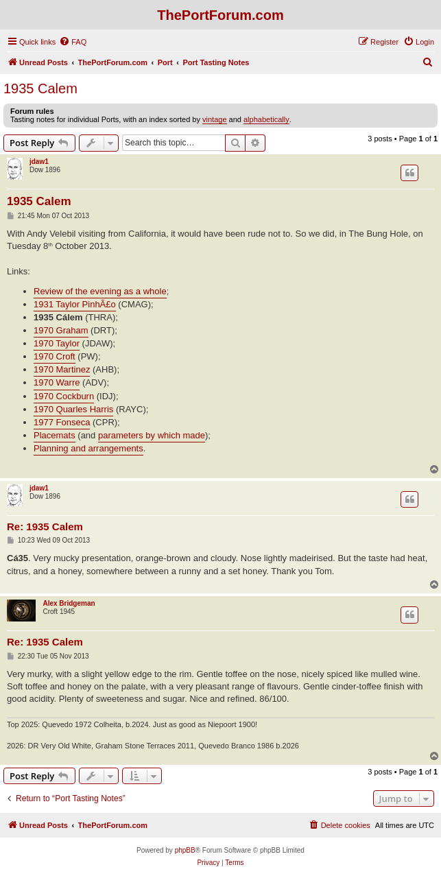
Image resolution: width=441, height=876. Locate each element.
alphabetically (266, 119)
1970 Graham (61, 330)
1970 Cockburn (64, 396)
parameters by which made (151, 435)
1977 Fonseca (62, 422)
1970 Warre (57, 382)
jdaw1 (39, 161)
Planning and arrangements (88, 448)
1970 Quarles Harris (73, 409)
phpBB (185, 850)
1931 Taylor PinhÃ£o (75, 304)
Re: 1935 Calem (45, 526)
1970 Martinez (62, 369)
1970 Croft (54, 356)
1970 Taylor (57, 343)
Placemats (54, 435)
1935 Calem (40, 88)
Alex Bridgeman (69, 603)
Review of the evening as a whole (100, 291)
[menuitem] (72, 42)
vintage (214, 119)
